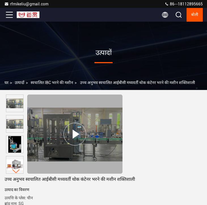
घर (7, 82)
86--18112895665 (183, 4)
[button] (16, 171)
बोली (194, 15)
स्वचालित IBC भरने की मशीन (52, 82)
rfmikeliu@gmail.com (26, 4)
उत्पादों (19, 82)
